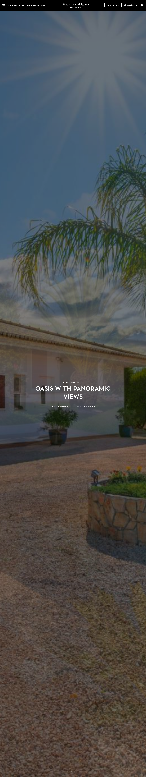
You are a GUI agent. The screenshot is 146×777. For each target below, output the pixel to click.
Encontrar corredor (36, 5)
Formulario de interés (85, 406)
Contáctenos (113, 5)
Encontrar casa (16, 5)
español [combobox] (131, 5)
